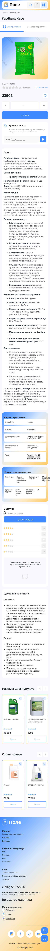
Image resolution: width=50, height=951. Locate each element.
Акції (4, 851)
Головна (5, 12)
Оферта (5, 879)
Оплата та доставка (10, 872)
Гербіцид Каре (15, 12)
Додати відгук (25, 519)
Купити (25, 115)
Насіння (5, 837)
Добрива (6, 841)
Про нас (5, 855)
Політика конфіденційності (14, 876)
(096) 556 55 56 (13, 887)
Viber (8, 914)
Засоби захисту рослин (12, 834)
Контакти (6, 862)
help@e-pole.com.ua (17, 899)
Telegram (10, 910)
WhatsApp (10, 919)
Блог (4, 858)
